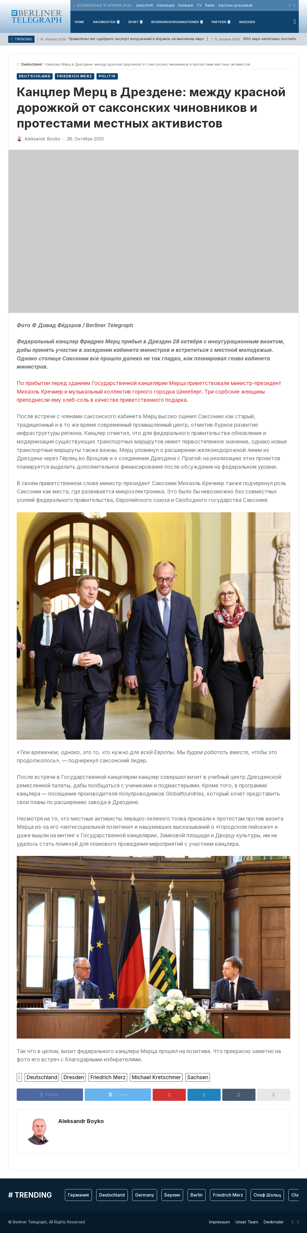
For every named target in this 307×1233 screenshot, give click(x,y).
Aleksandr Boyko (81, 1121)
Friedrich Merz (74, 76)
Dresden (73, 1077)
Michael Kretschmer (156, 1077)
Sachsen (197, 1077)
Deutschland (31, 64)
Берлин (172, 1195)
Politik (107, 76)
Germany (144, 1195)
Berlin (197, 1195)
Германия (78, 1195)
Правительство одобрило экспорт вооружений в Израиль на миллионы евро (120, 39)
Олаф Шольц (267, 1195)
